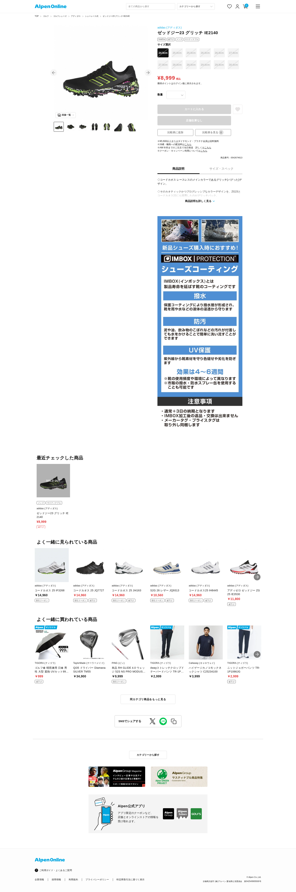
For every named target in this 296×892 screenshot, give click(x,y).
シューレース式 (91, 16)
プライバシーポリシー (97, 879)
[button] (53, 72)
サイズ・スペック (221, 168)
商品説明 (178, 168)
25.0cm (177, 52)
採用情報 (56, 879)
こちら (188, 144)
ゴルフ (46, 16)
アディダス (76, 16)
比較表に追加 (175, 132)
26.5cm (219, 52)
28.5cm (191, 64)
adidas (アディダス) (169, 27)
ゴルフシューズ (60, 16)
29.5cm (219, 64)
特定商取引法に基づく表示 (130, 879)
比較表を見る (213, 132)
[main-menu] (257, 6)
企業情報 (39, 879)
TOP (37, 16)
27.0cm (233, 52)
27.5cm (163, 64)
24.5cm (163, 52)
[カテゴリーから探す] (196, 6)
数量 (160, 94)
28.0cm (177, 64)
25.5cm (191, 52)
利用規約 (73, 879)
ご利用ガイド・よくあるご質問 (55, 870)
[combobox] (150, 6)
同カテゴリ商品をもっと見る (148, 699)
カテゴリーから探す (148, 754)
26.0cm (205, 52)
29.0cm (205, 64)
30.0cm (233, 64)
